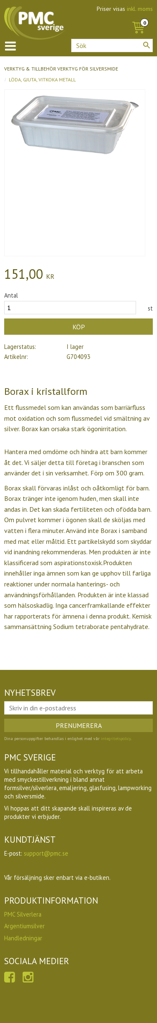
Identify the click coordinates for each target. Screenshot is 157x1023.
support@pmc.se (46, 853)
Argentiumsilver (24, 926)
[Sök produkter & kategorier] (112, 45)
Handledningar (23, 938)
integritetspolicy (116, 738)
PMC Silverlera (22, 914)
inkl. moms (140, 9)
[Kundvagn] (138, 18)
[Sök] (146, 45)
